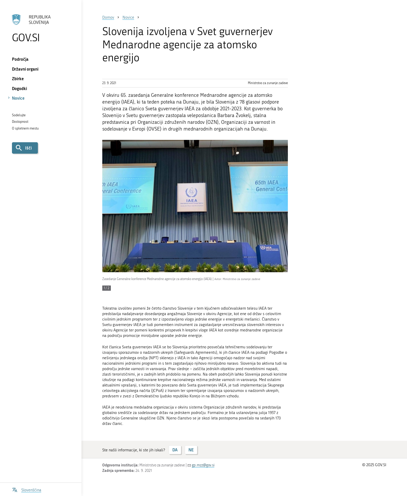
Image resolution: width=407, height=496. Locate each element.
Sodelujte (19, 115)
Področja (20, 59)
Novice (18, 98)
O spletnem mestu (25, 128)
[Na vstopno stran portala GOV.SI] (40, 28)
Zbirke (18, 78)
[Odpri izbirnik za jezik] (26, 489)
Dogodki (19, 88)
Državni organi (25, 69)
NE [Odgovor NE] (191, 450)
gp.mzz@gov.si (203, 465)
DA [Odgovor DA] (175, 450)
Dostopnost (20, 122)
